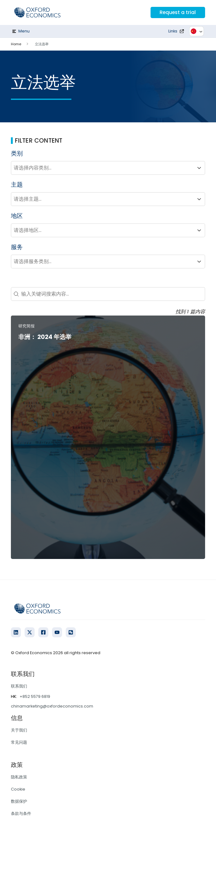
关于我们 (19, 730)
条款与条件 (21, 813)
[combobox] (102, 167)
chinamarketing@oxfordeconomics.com (52, 706)
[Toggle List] (199, 167)
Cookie (18, 789)
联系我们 (19, 686)
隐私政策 (19, 777)
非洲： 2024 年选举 (44, 337)
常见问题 (19, 742)
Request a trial (177, 12)
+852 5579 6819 (35, 696)
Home (16, 44)
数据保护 (19, 801)
